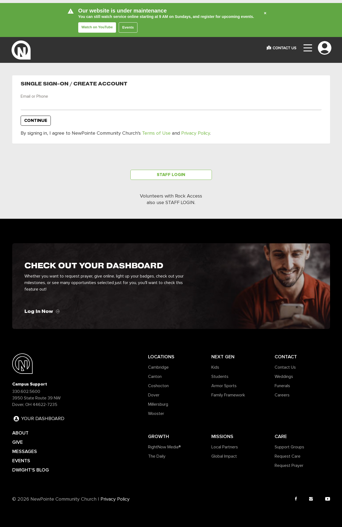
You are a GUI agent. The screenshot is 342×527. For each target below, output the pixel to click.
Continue (35, 120)
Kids (215, 367)
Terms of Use (156, 133)
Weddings (284, 376)
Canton (155, 376)
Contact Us (285, 367)
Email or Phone (34, 96)
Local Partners (224, 447)
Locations (161, 357)
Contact (286, 357)
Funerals (282, 386)
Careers (282, 395)
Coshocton (158, 386)
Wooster (156, 413)
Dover (153, 395)
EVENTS (21, 461)
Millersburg (158, 404)
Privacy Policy (195, 133)
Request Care (287, 456)
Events (128, 27)
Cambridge (158, 367)
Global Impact (224, 456)
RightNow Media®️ (164, 447)
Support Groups (289, 447)
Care (281, 436)
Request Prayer (289, 465)
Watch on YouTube (97, 27)
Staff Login (171, 174)
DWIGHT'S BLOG (30, 470)
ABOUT (20, 433)
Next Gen (222, 357)
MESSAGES (24, 451)
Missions (222, 436)
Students (219, 376)
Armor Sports (224, 386)
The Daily (156, 456)
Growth (158, 436)
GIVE (17, 442)
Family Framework (228, 395)
